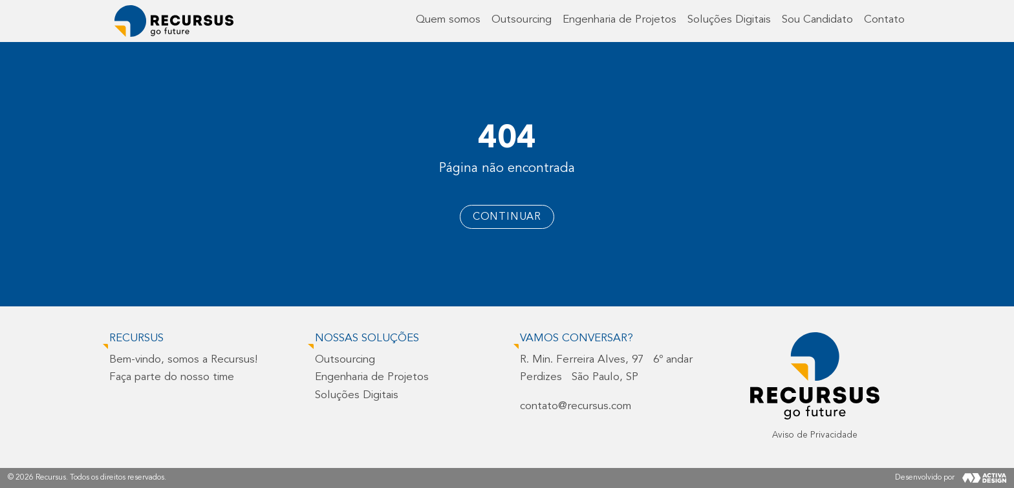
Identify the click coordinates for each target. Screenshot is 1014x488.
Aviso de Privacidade (815, 435)
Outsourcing (521, 19)
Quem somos (448, 19)
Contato (884, 19)
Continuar (507, 217)
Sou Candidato (817, 19)
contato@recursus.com (575, 406)
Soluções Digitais (729, 19)
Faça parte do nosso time (171, 377)
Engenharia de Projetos (619, 19)
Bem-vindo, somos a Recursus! (183, 359)
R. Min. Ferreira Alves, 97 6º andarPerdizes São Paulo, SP (606, 368)
